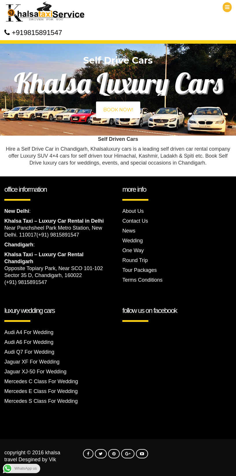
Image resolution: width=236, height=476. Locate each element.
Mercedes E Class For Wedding (41, 391)
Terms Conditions (142, 280)
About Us (133, 211)
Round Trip (135, 260)
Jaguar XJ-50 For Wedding (35, 371)
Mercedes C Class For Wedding (41, 381)
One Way (133, 250)
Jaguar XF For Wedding (32, 362)
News (128, 231)
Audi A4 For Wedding (29, 332)
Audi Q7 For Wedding (29, 352)
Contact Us (135, 221)
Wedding (132, 240)
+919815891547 (37, 32)
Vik (52, 459)
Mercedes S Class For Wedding (41, 401)
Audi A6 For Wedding (29, 342)
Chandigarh (18, 245)
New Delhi (16, 211)
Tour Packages (139, 270)
